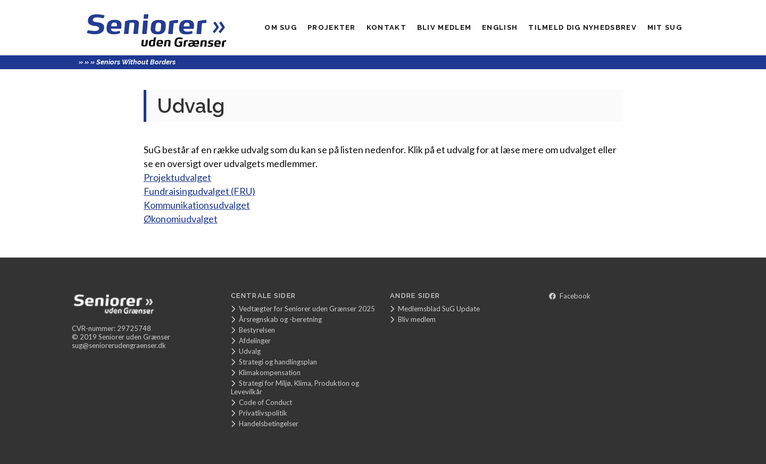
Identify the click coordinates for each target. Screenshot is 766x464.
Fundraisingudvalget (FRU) (199, 191)
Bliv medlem (444, 27)
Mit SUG (664, 27)
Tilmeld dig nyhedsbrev (582, 27)
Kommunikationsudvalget (197, 205)
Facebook (569, 296)
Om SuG (280, 27)
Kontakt (386, 27)
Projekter (331, 27)
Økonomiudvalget (181, 219)
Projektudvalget (177, 177)
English (500, 27)
